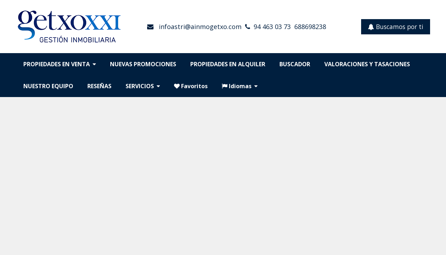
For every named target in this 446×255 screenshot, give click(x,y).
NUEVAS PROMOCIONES (143, 64)
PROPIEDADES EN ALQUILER (227, 64)
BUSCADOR (294, 64)
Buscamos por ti (395, 26)
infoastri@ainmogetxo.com (199, 26)
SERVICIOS (143, 86)
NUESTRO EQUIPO (48, 86)
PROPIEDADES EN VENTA (59, 64)
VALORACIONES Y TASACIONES (367, 64)
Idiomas (239, 86)
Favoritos (191, 86)
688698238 (310, 26)
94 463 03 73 (272, 26)
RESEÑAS (99, 86)
